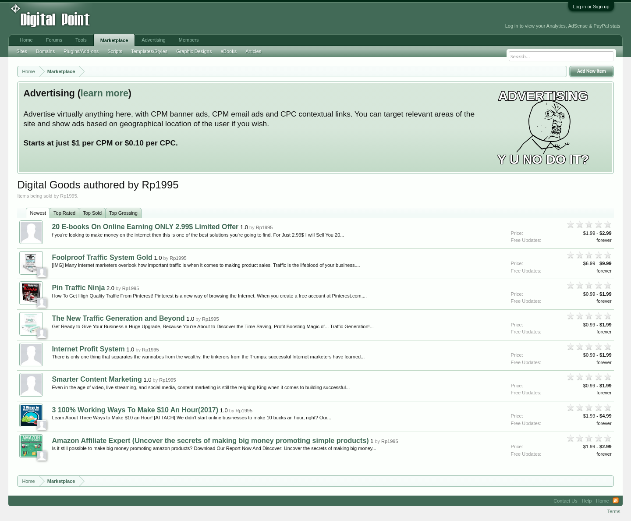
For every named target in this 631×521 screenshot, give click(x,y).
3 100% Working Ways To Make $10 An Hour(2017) (135, 410)
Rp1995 (264, 227)
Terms (613, 511)
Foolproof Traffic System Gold (102, 257)
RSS (615, 500)
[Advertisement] (198, 18)
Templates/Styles (149, 51)
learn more (104, 93)
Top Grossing (123, 213)
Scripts (114, 51)
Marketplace (114, 40)
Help (587, 500)
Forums (54, 40)
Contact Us (565, 500)
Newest (38, 213)
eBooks (228, 51)
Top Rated (64, 213)
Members (189, 40)
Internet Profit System (88, 349)
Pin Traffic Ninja (78, 287)
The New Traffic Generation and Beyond (118, 318)
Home (26, 40)
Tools (81, 40)
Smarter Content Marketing (97, 379)
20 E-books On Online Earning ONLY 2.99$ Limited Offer (145, 226)
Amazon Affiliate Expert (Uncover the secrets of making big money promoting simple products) (210, 440)
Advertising (153, 40)
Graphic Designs (194, 51)
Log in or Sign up (591, 6)
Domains (45, 51)
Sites (21, 51)
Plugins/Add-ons (81, 51)
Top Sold (92, 213)
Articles (253, 51)
